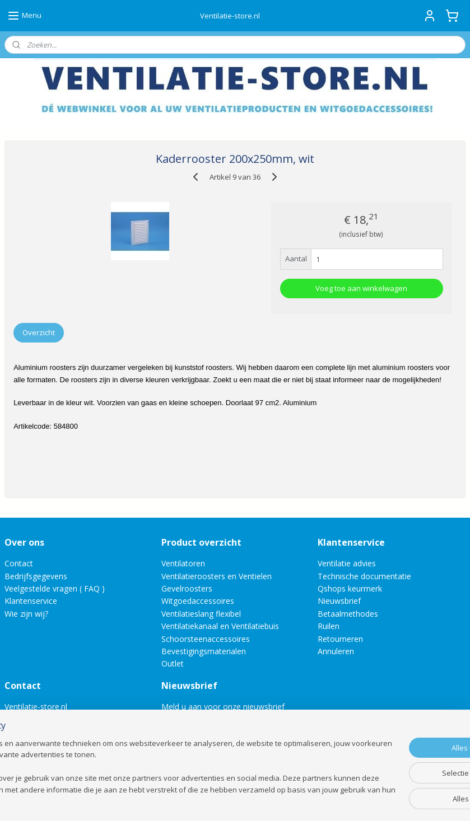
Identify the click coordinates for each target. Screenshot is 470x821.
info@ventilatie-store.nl (54, 719)
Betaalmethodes (348, 613)
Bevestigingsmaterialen (203, 651)
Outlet (173, 663)
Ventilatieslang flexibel (201, 613)
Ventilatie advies (347, 563)
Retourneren (340, 639)
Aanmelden (190, 732)
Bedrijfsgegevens (35, 576)
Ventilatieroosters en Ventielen (216, 576)
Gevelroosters (186, 588)
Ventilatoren (183, 563)
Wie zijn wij (24, 613)
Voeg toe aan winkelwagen (361, 288)
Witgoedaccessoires (197, 600)
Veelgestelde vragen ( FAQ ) (54, 588)
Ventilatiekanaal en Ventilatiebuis (220, 626)
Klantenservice (30, 600)
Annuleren (336, 651)
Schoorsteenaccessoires (205, 639)
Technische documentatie (364, 576)
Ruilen (328, 626)
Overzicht (38, 332)
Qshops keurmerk (350, 588)
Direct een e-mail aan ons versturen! (70, 757)
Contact (18, 563)
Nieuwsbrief (339, 600)
